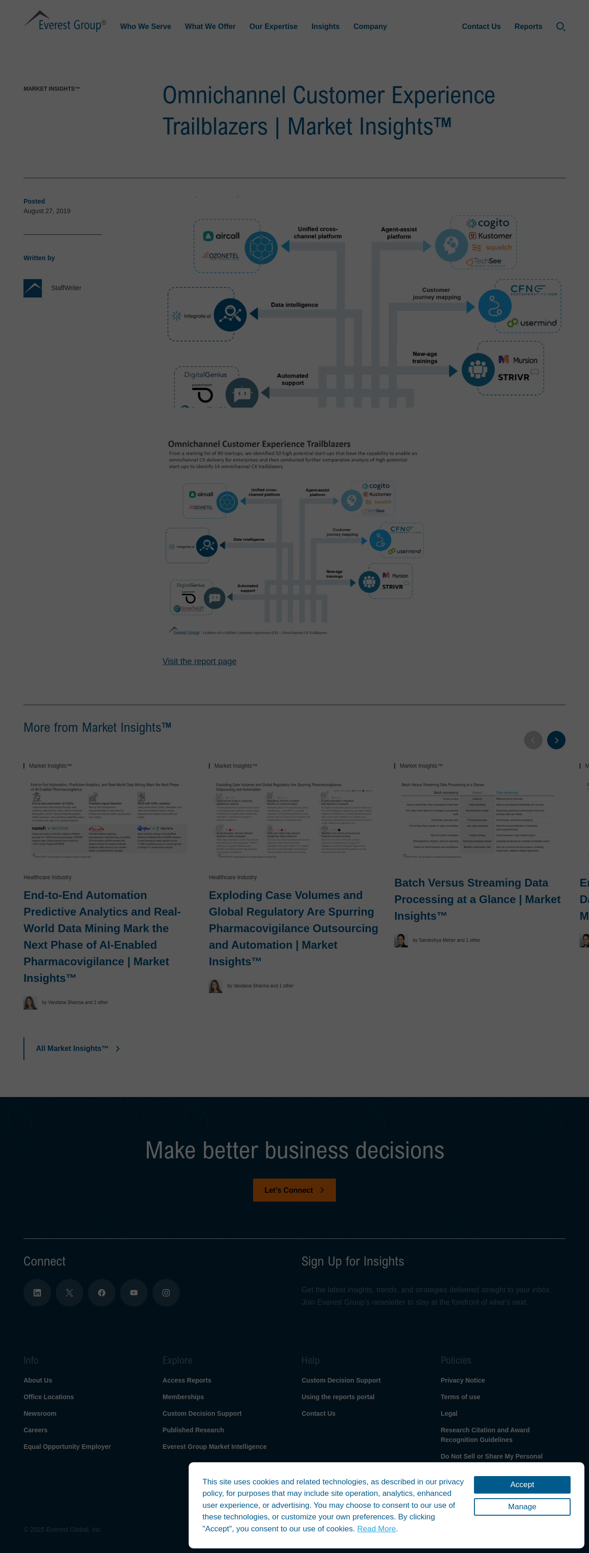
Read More (376, 1528)
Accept (522, 1484)
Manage (522, 1506)
